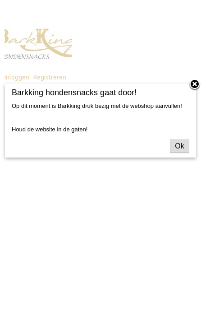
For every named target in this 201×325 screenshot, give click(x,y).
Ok (179, 146)
